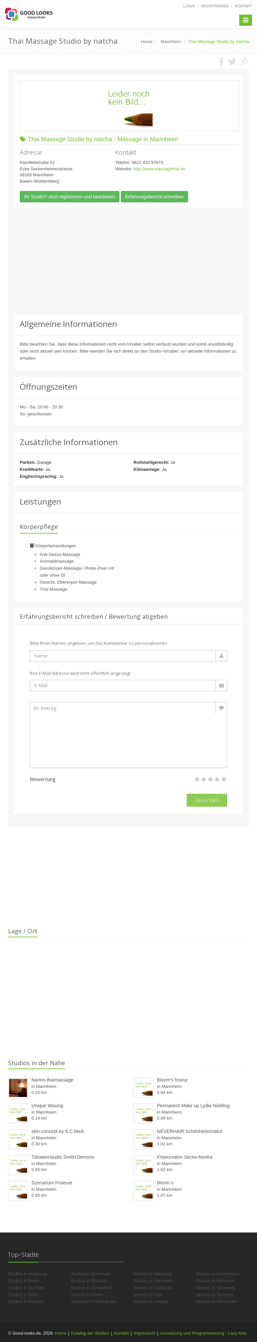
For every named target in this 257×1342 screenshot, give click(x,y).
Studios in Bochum (26, 1287)
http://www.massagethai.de (159, 168)
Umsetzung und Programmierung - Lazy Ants (203, 1333)
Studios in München (215, 1280)
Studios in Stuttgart (214, 1294)
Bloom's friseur (172, 1080)
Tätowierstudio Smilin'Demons (62, 1157)
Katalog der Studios (90, 1333)
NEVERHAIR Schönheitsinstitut (189, 1131)
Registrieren (215, 6)
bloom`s (165, 1182)
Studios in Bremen (26, 1301)
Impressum (144, 1333)
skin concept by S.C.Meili (57, 1131)
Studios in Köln (148, 1294)
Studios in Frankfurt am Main (98, 1301)
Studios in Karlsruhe (153, 1287)
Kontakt (243, 6)
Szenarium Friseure (51, 1182)
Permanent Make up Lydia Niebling (193, 1105)
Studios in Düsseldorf (91, 1287)
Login (189, 6)
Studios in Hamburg (153, 1273)
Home (61, 1333)
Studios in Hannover (153, 1280)
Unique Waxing (47, 1105)
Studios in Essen (87, 1294)
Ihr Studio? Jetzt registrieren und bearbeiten (69, 196)
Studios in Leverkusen (217, 1273)
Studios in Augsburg (27, 1273)
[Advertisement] (128, 261)
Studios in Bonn (23, 1294)
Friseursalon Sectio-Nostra (184, 1157)
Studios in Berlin (23, 1280)
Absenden (207, 800)
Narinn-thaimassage (52, 1080)
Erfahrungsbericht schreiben (154, 196)
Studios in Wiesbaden (217, 1301)
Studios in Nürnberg (215, 1287)
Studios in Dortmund (90, 1273)
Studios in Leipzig (151, 1301)
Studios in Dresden (89, 1280)
